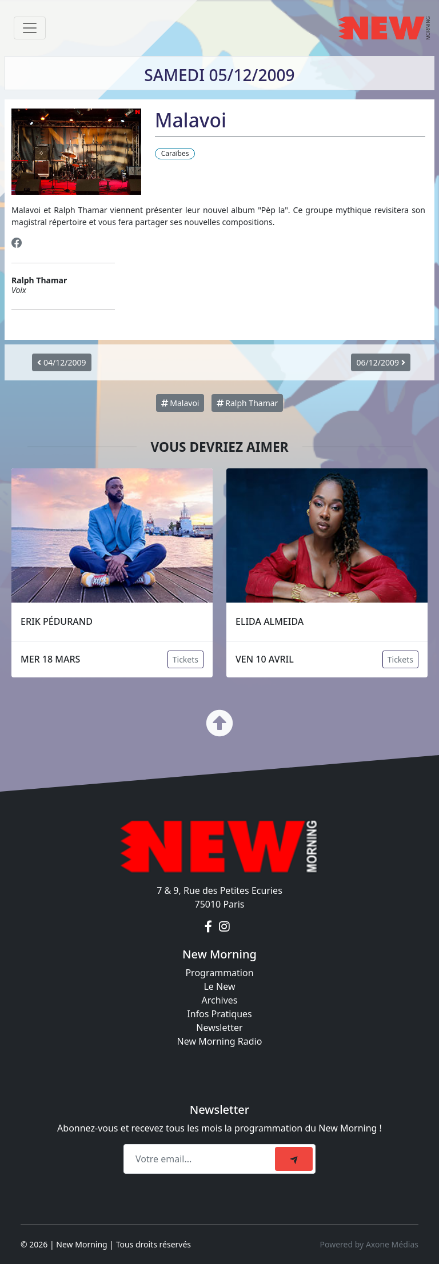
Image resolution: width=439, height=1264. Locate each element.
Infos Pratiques (219, 1014)
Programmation (219, 972)
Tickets (185, 659)
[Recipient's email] (201, 1159)
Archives (219, 1000)
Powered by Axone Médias (369, 1244)
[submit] (294, 1159)
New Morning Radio (219, 1041)
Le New (219, 986)
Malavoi (180, 403)
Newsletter (219, 1027)
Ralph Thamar (247, 403)
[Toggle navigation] (30, 28)
